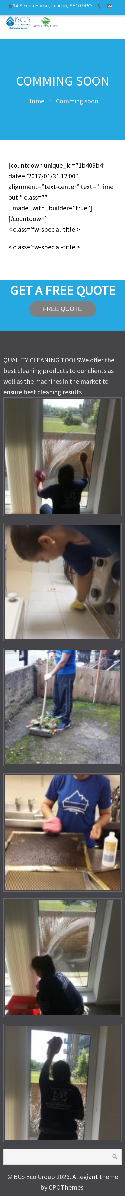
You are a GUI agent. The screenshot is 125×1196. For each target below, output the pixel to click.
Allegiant (85, 1176)
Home (35, 101)
